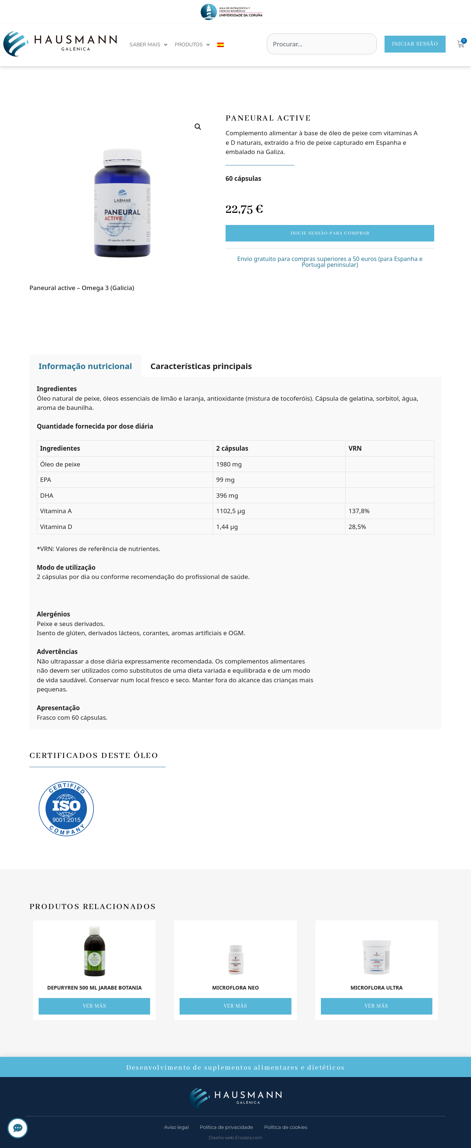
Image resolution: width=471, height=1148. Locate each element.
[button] (198, 126)
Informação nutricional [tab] (85, 365)
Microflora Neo (235, 987)
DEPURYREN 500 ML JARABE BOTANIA (94, 987)
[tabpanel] (235, 553)
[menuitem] (220, 44)
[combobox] (322, 43)
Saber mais (148, 45)
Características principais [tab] (201, 365)
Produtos (192, 45)
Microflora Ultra (376, 987)
